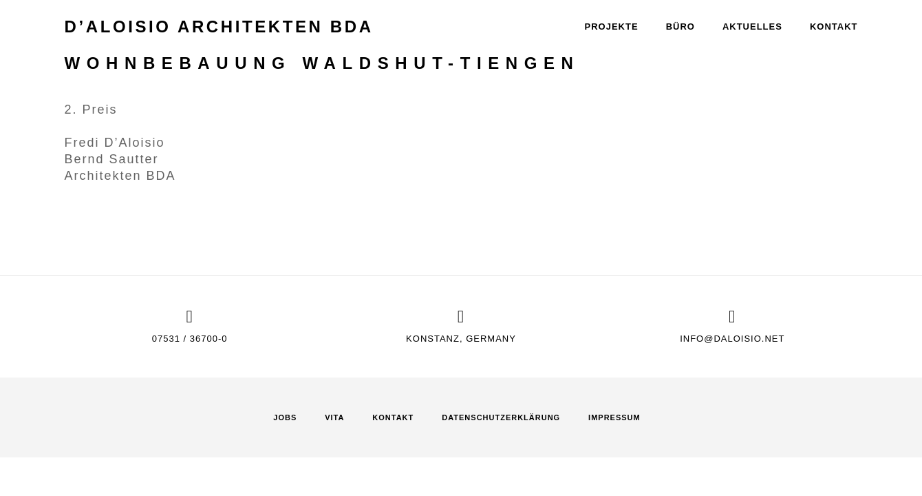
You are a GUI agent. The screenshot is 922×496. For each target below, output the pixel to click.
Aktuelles (752, 26)
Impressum (614, 417)
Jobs (285, 417)
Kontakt (834, 26)
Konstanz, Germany (461, 338)
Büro (680, 26)
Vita (334, 417)
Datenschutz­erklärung (501, 417)
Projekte (612, 26)
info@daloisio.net (732, 338)
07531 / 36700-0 (190, 338)
